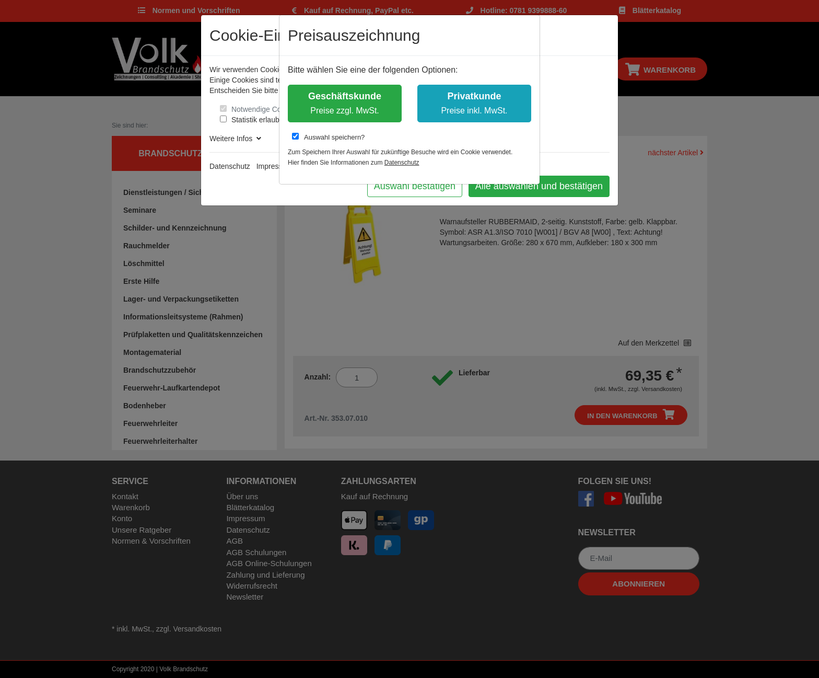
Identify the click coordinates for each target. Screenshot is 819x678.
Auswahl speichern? (328, 137)
